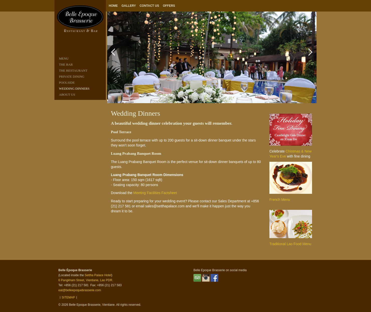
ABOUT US (67, 94)
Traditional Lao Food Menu (290, 244)
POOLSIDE (67, 82)
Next (312, 54)
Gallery (129, 6)
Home (113, 6)
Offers (169, 6)
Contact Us (149, 6)
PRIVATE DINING (71, 76)
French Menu (279, 200)
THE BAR (66, 64)
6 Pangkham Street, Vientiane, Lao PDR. (85, 280)
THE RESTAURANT (73, 70)
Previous (114, 54)
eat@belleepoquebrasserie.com (79, 290)
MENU (63, 58)
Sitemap (68, 297)
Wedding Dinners (74, 88)
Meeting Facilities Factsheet (155, 193)
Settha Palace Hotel (98, 275)
